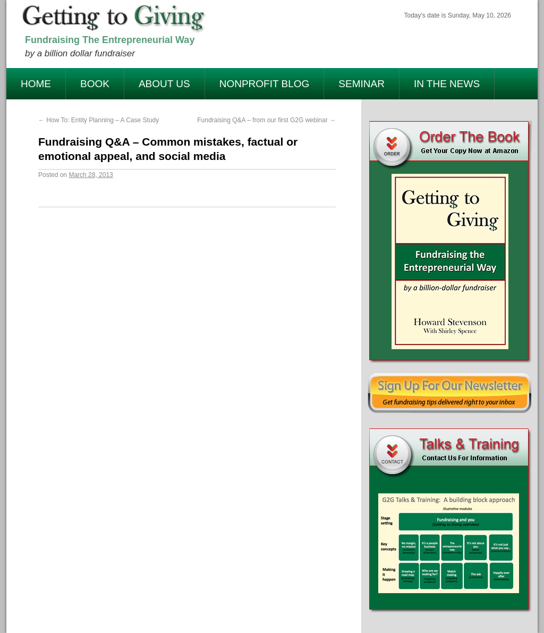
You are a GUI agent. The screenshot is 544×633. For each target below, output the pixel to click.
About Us (164, 83)
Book (94, 83)
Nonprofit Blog (264, 83)
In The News (447, 83)
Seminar (361, 83)
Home (36, 83)
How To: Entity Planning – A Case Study (98, 120)
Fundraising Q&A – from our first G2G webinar (266, 120)
